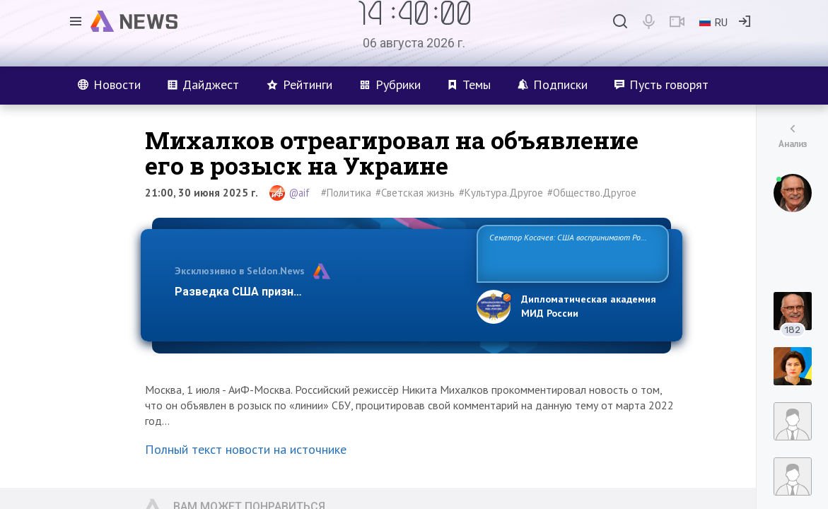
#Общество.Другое (591, 192)
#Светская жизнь (415, 192)
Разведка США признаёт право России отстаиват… (317, 291)
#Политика (346, 192)
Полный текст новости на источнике (245, 449)
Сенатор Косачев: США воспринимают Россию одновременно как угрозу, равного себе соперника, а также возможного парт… (570, 253)
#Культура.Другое (501, 192)
